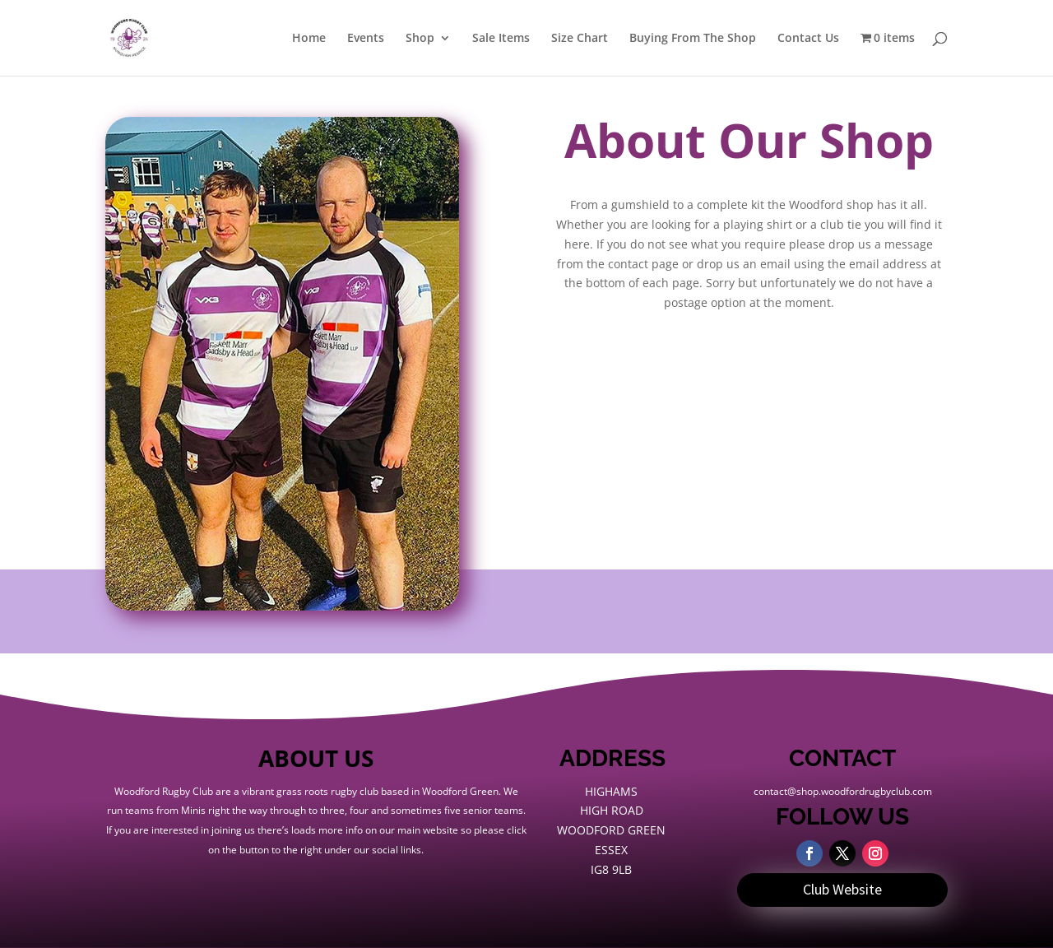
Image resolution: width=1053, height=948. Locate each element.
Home (309, 38)
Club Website (842, 889)
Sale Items (501, 38)
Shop (420, 38)
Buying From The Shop (692, 38)
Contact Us (808, 38)
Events (365, 38)
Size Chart (579, 38)
